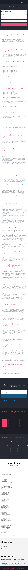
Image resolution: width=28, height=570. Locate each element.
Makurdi (3, 566)
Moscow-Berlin (5, 513)
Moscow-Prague (5, 519)
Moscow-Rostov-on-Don (7, 487)
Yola (2, 562)
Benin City (22, 563)
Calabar (3, 564)
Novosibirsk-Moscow (6, 515)
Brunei (2, 548)
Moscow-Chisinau (5, 497)
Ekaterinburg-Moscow (6, 491)
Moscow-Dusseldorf (6, 530)
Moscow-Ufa (4, 504)
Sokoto (19, 566)
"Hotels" (21, 184)
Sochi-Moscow (4, 479)
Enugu (6, 564)
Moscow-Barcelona (6, 517)
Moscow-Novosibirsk (6, 514)
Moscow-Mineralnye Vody (7, 482)
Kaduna (21, 564)
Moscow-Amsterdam (6, 520)
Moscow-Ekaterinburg (6, 489)
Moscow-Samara (5, 507)
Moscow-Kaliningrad (6, 518)
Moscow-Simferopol (6, 476)
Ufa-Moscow (4, 512)
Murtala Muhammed (17, 562)
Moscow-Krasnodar (6, 485)
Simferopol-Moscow (6, 478)
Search (14, 24)
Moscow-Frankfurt (6, 498)
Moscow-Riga (5, 500)
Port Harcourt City (12, 563)
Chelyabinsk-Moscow (6, 525)
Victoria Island (14, 566)
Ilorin (14, 564)
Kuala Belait (7, 548)
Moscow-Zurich (5, 526)
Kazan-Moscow (5, 508)
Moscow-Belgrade (5, 531)
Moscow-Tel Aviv (5, 499)
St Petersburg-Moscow (6, 475)
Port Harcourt (4, 563)
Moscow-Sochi (4, 480)
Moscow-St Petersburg (6, 474)
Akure (18, 563)
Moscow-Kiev (4, 481)
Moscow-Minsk (5, 511)
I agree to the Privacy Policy (18, 400)
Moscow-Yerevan (5, 495)
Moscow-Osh (4, 532)
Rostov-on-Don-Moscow (7, 488)
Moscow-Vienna (5, 501)
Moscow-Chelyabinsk (6, 522)
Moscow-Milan (5, 524)
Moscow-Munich (5, 493)
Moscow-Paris (5, 494)
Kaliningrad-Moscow (6, 521)
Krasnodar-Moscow (6, 486)
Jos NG (17, 564)
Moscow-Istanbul (5, 492)
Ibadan (10, 564)
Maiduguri (8, 566)
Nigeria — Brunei (14, 465)
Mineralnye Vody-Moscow (7, 484)
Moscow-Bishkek (5, 528)
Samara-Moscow (5, 509)
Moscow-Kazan (5, 505)
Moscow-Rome (5, 506)
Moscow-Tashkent (6, 527)
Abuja (5, 562)
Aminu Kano (9, 562)
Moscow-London (5, 502)
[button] (12, 430)
